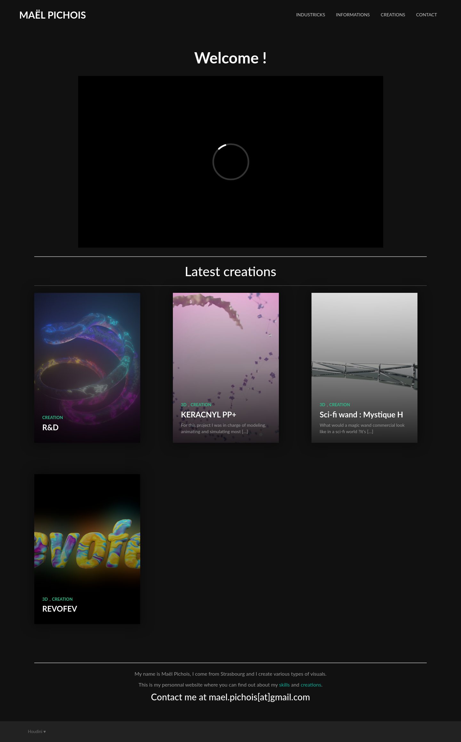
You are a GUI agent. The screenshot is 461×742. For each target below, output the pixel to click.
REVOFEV (59, 608)
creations (311, 684)
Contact (426, 14)
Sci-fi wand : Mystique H (361, 414)
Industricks (310, 14)
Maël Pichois (52, 15)
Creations (393, 14)
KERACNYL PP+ (208, 414)
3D (183, 404)
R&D (50, 427)
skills (284, 684)
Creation (52, 417)
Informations (353, 14)
